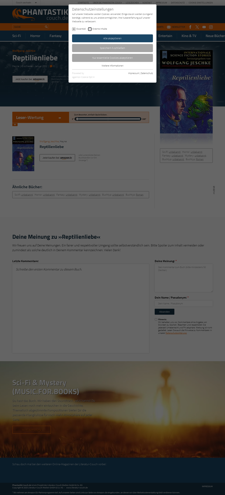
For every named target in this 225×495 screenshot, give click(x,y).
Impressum (133, 73)
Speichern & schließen (112, 48)
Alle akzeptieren (112, 38)
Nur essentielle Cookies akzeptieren (112, 57)
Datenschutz (147, 73)
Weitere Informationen (112, 65)
